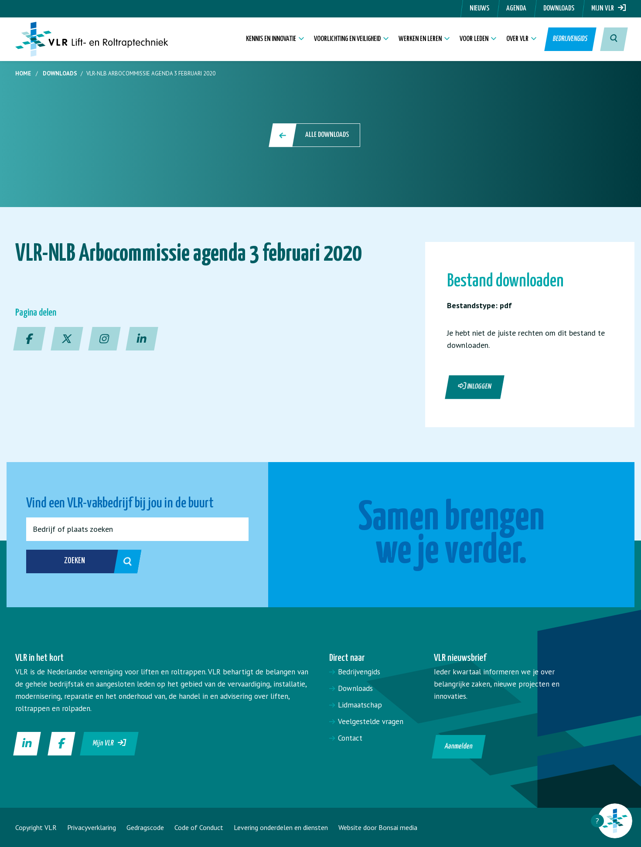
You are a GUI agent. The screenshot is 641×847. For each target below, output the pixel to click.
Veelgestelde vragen (370, 721)
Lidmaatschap (360, 705)
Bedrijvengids (570, 39)
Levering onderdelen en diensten (281, 827)
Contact (350, 738)
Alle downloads (315, 135)
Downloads (558, 8)
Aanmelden (459, 746)
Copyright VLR (36, 827)
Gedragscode (145, 827)
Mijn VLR (608, 8)
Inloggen (474, 386)
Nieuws (479, 8)
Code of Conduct (198, 827)
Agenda (516, 8)
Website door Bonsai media (377, 827)
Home (23, 73)
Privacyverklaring (91, 827)
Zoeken (93, 561)
